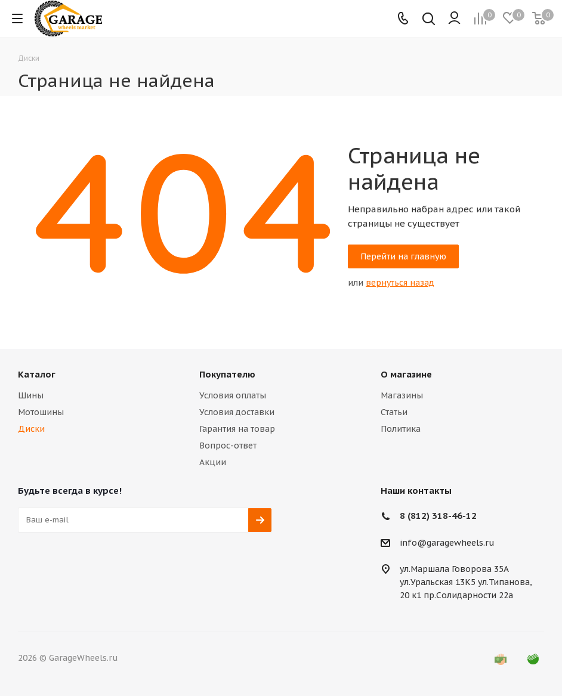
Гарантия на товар (237, 428)
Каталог (36, 374)
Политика (401, 428)
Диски (31, 428)
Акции (212, 462)
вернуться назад (400, 282)
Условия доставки (236, 412)
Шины (31, 395)
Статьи (394, 412)
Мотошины (41, 412)
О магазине (406, 374)
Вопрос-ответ (228, 445)
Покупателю (227, 374)
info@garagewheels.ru (447, 542)
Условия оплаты (232, 395)
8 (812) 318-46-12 (438, 515)
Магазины (402, 395)
